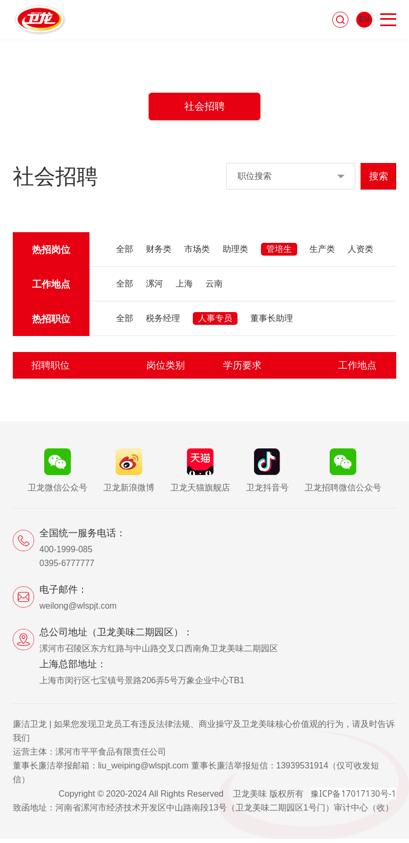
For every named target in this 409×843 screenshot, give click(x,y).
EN (364, 21)
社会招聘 (204, 108)
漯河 (154, 287)
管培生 (279, 253)
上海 (184, 287)
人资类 (360, 253)
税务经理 (163, 322)
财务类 (158, 253)
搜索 (378, 180)
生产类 (322, 253)
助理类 (235, 253)
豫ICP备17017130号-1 (353, 798)
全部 (124, 253)
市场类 (197, 253)
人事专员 (215, 322)
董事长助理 (271, 322)
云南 (214, 287)
